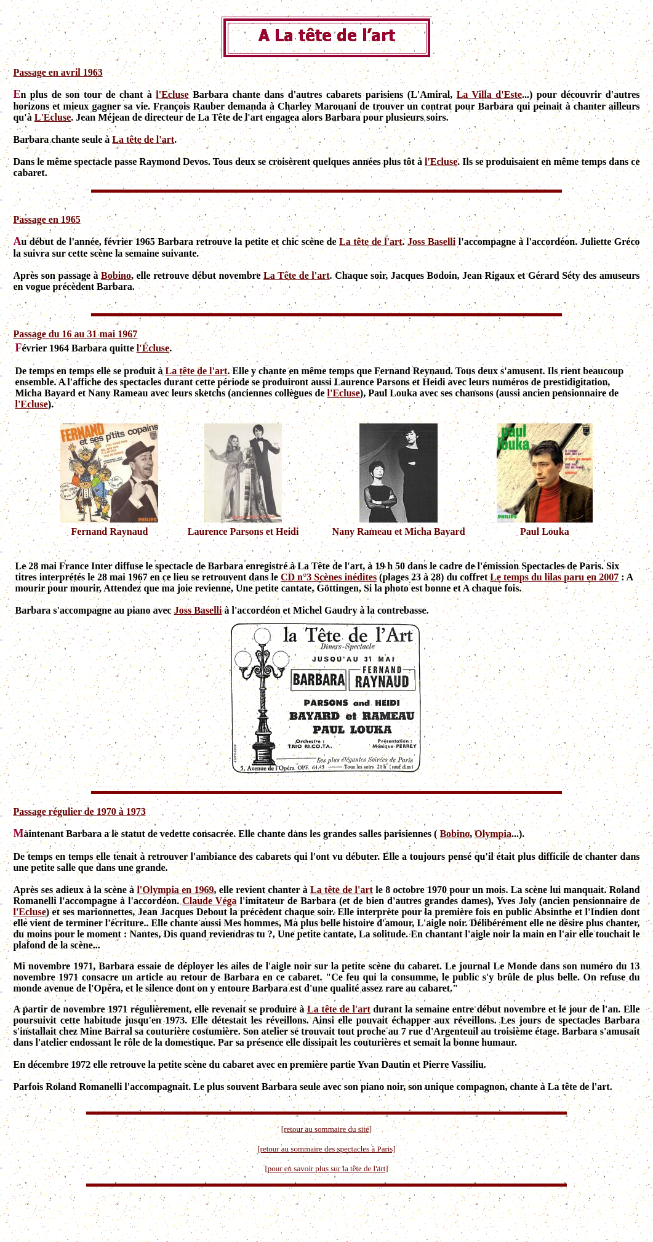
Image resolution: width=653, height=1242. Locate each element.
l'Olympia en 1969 (175, 889)
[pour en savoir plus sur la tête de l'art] (326, 1168)
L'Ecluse (52, 117)
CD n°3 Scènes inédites (329, 577)
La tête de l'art (143, 139)
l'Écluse (153, 348)
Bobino (116, 275)
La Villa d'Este (489, 94)
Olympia (493, 833)
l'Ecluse (172, 94)
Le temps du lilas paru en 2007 (554, 577)
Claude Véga (209, 900)
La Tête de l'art (296, 275)
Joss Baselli (431, 241)
